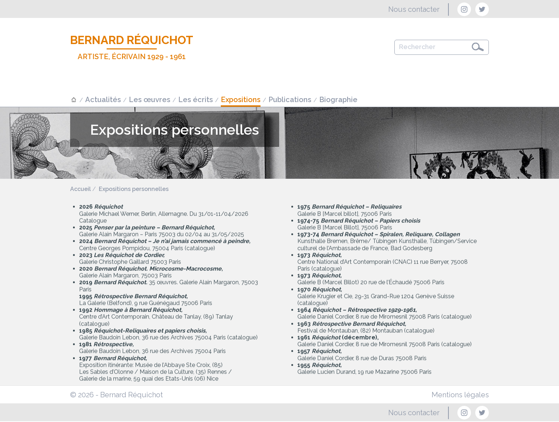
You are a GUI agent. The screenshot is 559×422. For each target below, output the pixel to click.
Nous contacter (413, 9)
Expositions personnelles (134, 189)
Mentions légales (460, 394)
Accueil (80, 189)
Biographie (338, 99)
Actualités (103, 99)
